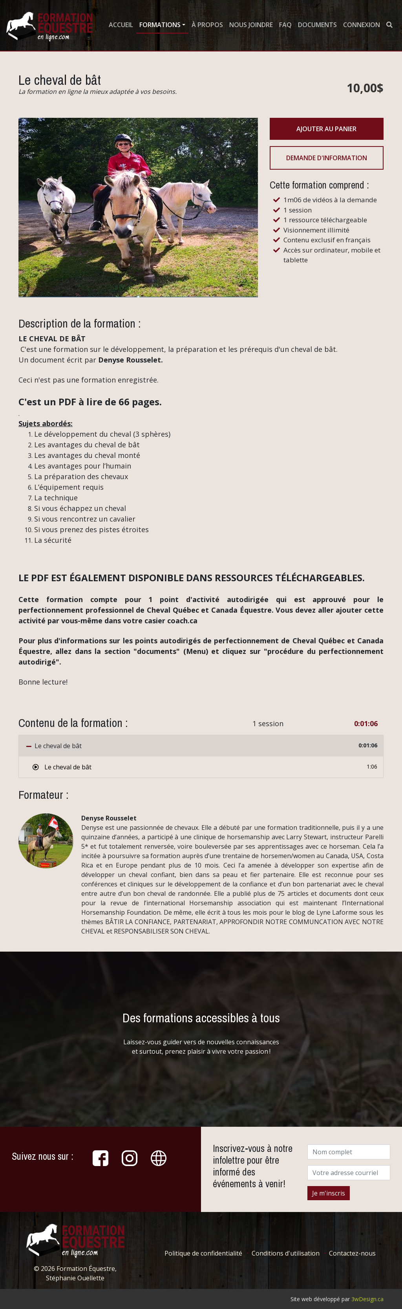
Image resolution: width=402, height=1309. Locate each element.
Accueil (121, 24)
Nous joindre (251, 24)
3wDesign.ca (367, 1299)
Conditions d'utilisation (286, 1253)
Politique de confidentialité (203, 1253)
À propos (207, 24)
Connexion (361, 24)
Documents (317, 24)
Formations (160, 24)
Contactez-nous (352, 1253)
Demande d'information (326, 158)
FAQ (285, 24)
